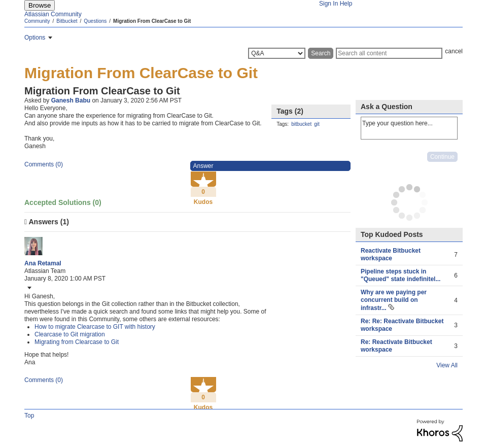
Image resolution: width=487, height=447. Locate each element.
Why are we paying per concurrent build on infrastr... (394, 300)
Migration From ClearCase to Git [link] (152, 21)
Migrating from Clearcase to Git (76, 342)
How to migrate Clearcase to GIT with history (94, 326)
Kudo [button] (203, 175)
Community (37, 21)
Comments (43, 164)
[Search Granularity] (276, 53)
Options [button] (34, 37)
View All (447, 365)
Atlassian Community (53, 14)
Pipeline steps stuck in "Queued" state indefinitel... (400, 275)
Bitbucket (66, 21)
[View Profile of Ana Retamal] (42, 263)
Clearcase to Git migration (69, 334)
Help (346, 3)
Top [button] (29, 415)
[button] (28, 287)
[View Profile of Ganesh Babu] (70, 100)
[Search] (389, 53)
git (317, 124)
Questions (95, 21)
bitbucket (301, 124)
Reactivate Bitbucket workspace (391, 254)
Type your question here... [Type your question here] (409, 128)
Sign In (328, 3)
